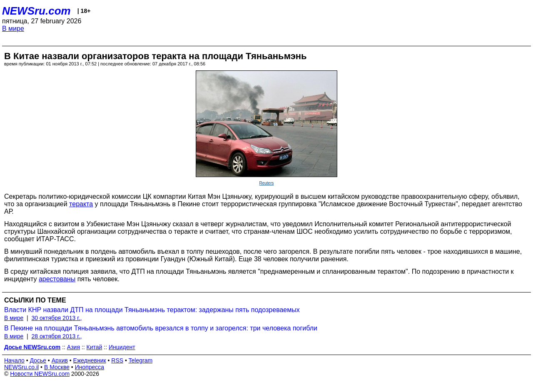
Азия (73, 347)
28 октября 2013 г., (56, 336)
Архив (60, 360)
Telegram (141, 360)
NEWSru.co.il (21, 367)
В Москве (57, 367)
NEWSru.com (36, 11)
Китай (94, 347)
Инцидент (122, 347)
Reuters (266, 183)
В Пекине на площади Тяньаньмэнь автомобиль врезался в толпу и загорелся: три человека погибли (160, 328)
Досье (38, 360)
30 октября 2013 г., (56, 318)
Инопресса (90, 367)
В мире (13, 28)
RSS (117, 360)
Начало (14, 360)
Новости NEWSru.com (40, 373)
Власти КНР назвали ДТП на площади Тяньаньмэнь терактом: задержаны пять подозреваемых (152, 309)
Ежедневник (89, 360)
